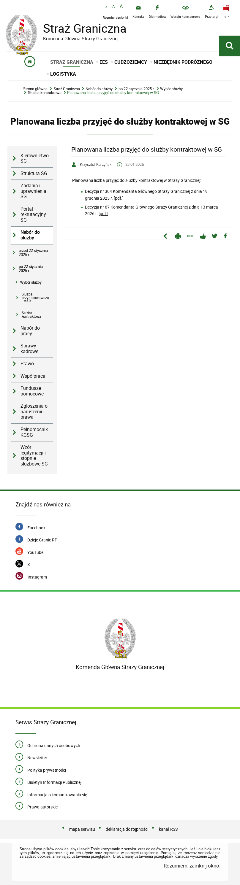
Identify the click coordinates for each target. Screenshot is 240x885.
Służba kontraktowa (44, 93)
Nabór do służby (99, 89)
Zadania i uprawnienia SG (33, 191)
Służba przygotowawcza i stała (35, 297)
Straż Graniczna (80, 28)
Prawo (27, 363)
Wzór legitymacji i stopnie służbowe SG (34, 455)
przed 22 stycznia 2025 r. (33, 252)
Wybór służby (171, 89)
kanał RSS (168, 829)
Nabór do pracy (30, 331)
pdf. (118, 198)
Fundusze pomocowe (32, 391)
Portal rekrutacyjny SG (33, 214)
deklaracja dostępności (127, 829)
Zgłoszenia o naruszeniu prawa (34, 411)
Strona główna (35, 89)
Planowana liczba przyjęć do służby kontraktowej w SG (113, 93)
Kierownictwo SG (34, 158)
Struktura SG (33, 173)
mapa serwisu (82, 829)
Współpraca (32, 376)
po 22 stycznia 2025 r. (136, 89)
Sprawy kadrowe (29, 349)
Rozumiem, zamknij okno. (192, 865)
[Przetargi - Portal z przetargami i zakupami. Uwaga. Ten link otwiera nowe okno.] (211, 11)
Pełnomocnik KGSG (34, 432)
